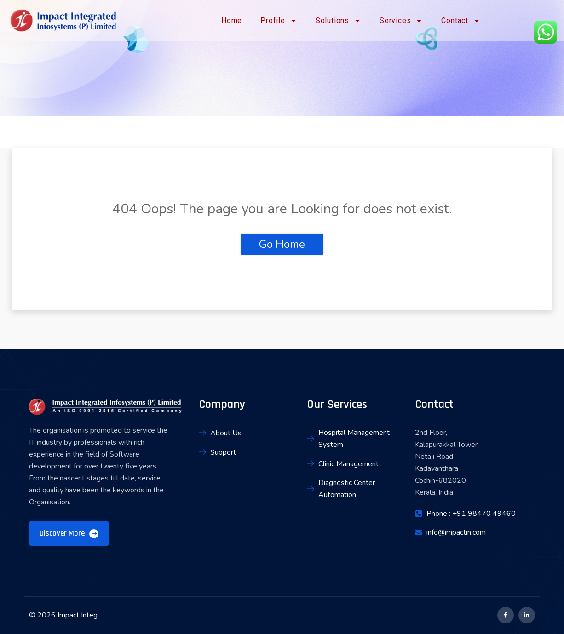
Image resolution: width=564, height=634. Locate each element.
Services (401, 20)
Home (231, 20)
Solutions (338, 20)
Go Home (282, 244)
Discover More (69, 533)
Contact (460, 20)
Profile (278, 20)
